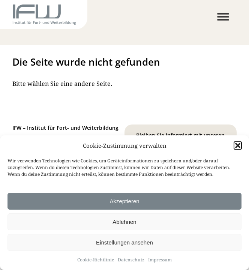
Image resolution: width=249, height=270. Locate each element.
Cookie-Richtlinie (95, 259)
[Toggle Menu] (223, 16)
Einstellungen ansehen (124, 242)
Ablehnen (124, 222)
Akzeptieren (124, 201)
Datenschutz (131, 259)
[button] (238, 145)
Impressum (160, 259)
